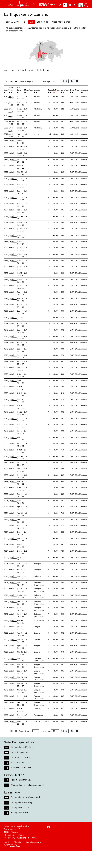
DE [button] (59, 5)
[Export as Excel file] (72, 81)
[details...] (13, 140)
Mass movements (61, 21)
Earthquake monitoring (21, 802)
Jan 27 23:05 (11, 110)
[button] (9, 5)
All (31, 21)
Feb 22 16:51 (11, 97)
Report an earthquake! (21, 779)
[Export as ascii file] (77, 81)
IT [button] (74, 5)
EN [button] (65, 5)
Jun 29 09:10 (11, 129)
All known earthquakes (21, 767)
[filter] (7, 92)
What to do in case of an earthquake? (27, 785)
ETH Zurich (15, 845)
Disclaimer (18, 842)
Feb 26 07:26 (11, 122)
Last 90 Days (12, 21)
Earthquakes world (19, 812)
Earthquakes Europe (20, 807)
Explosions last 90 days (21, 757)
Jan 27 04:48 (11, 103)
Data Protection (33, 842)
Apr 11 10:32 (11, 135)
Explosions (42, 21)
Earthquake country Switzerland (25, 797)
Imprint (7, 842)
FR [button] (70, 5)
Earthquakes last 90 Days (22, 747)
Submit (64, 81)
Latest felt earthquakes (21, 752)
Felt (24, 21)
